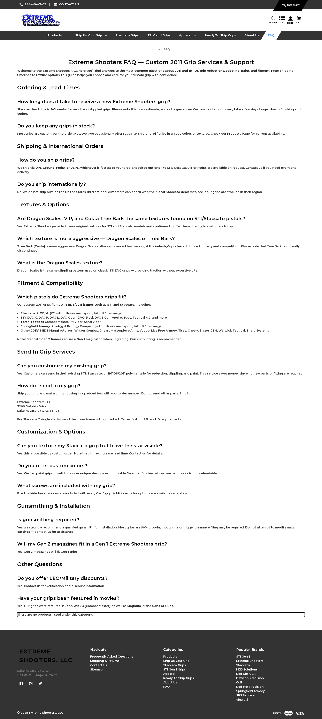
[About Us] (252, 35)
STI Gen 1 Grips (174, 669)
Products (170, 656)
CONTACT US (69, 4)
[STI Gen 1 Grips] (158, 35)
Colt (239, 682)
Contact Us (98, 665)
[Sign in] (290, 20)
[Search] (273, 20)
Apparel (169, 674)
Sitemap (96, 669)
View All (242, 700)
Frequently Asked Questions (111, 656)
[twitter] (40, 683)
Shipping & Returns (105, 661)
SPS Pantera (245, 695)
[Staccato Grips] (127, 35)
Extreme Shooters (249, 661)
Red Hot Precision (250, 687)
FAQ (166, 687)
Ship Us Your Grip (176, 661)
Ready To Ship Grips (178, 678)
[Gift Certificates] (282, 20)
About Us (170, 682)
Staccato (243, 665)
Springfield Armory (250, 691)
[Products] (57, 35)
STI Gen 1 (243, 656)
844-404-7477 (35, 4)
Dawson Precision (250, 678)
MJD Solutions (247, 669)
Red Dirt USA (245, 674)
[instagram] (30, 683)
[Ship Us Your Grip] (91, 35)
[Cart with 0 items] (299, 20)
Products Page (238, 133)
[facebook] (21, 683)
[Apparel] (187, 35)
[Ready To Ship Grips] (220, 35)
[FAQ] (271, 35)
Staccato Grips (174, 665)
